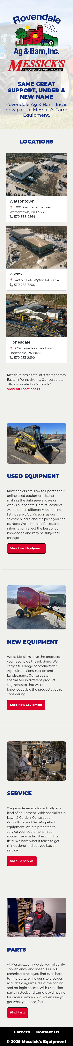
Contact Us (47, 1032)
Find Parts (17, 1012)
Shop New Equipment (26, 705)
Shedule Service (22, 861)
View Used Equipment (26, 548)
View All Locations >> (24, 389)
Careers (22, 1032)
